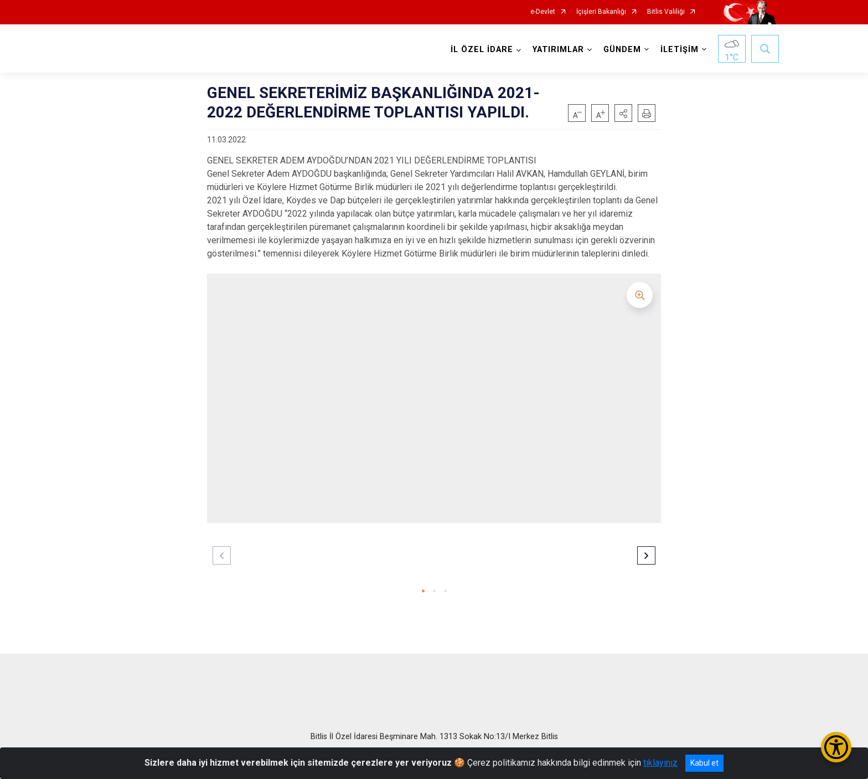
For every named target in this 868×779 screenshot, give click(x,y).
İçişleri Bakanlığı (601, 12)
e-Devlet (542, 12)
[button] (623, 113)
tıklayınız (660, 762)
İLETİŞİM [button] (679, 49)
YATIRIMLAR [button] (558, 49)
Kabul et (704, 762)
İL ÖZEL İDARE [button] (482, 49)
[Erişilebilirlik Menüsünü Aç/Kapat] (836, 747)
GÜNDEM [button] (622, 49)
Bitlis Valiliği (666, 12)
